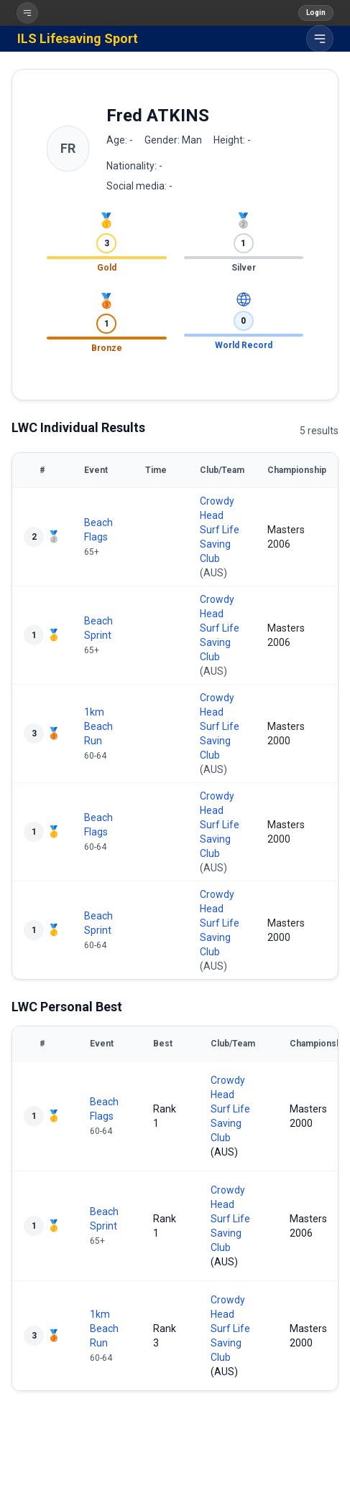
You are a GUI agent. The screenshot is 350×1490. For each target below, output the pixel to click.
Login (316, 13)
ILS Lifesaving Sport (77, 38)
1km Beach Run (98, 726)
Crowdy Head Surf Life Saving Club (219, 529)
